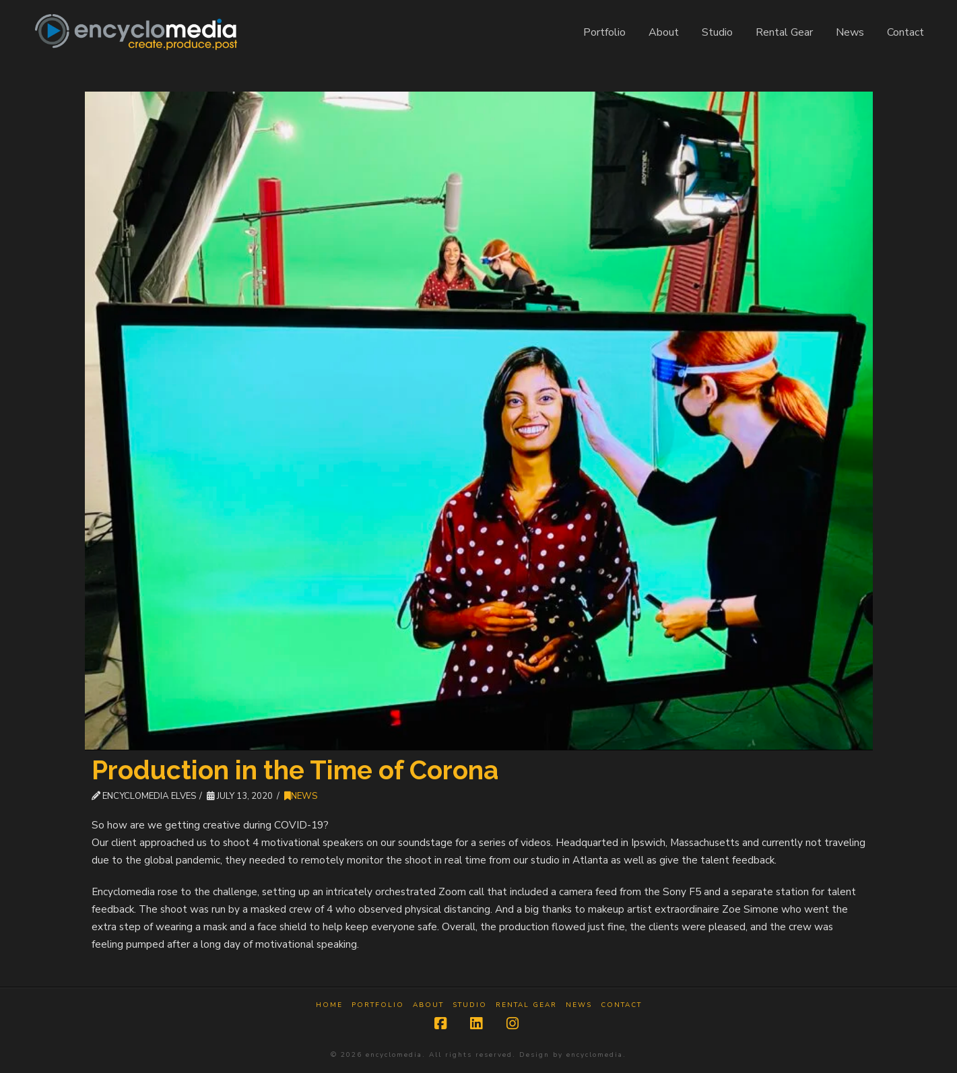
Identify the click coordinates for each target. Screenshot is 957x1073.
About (428, 1005)
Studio (470, 1005)
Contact (621, 1005)
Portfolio (378, 1005)
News (300, 796)
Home (329, 1005)
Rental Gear (526, 1005)
